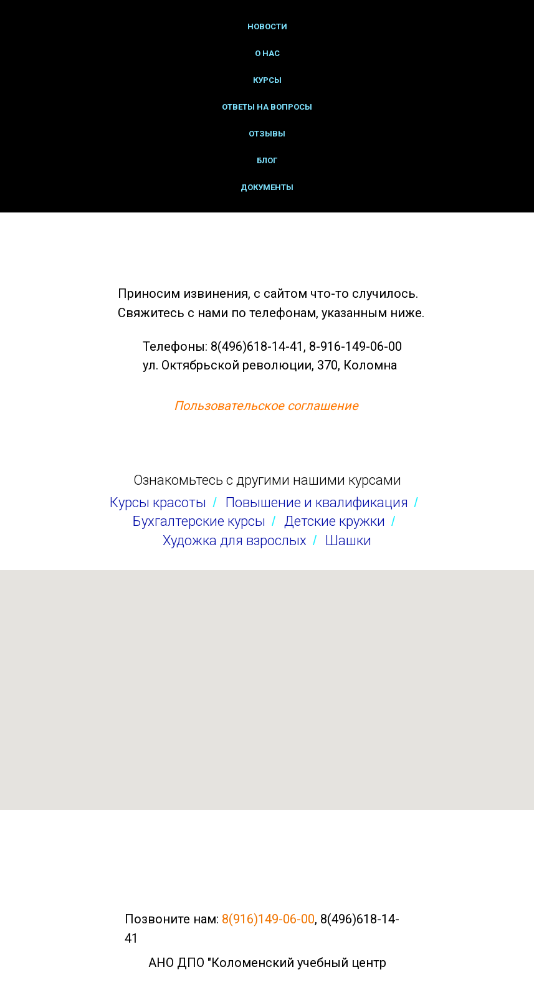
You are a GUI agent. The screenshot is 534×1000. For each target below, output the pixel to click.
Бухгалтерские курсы (199, 521)
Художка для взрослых (235, 540)
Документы (267, 187)
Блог (267, 160)
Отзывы (267, 133)
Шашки (348, 540)
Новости (267, 26)
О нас (267, 53)
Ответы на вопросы (267, 107)
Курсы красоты (158, 502)
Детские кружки (334, 521)
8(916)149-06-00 (268, 919)
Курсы (267, 80)
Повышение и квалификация (317, 502)
